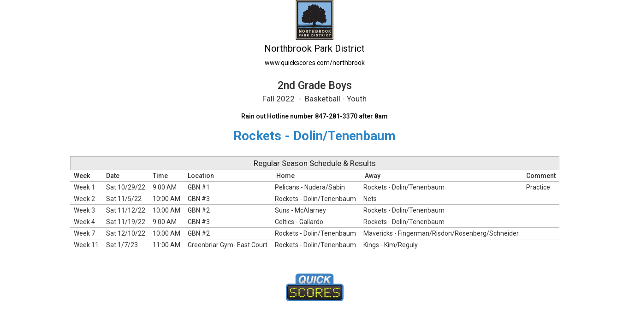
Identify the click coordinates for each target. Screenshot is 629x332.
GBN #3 (199, 198)
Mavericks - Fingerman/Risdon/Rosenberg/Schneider (441, 233)
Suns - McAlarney (300, 210)
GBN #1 (199, 187)
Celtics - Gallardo (299, 221)
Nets (370, 198)
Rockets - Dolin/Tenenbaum (404, 187)
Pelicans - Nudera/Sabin (310, 187)
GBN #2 (199, 210)
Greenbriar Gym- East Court (227, 245)
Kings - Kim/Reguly (390, 245)
